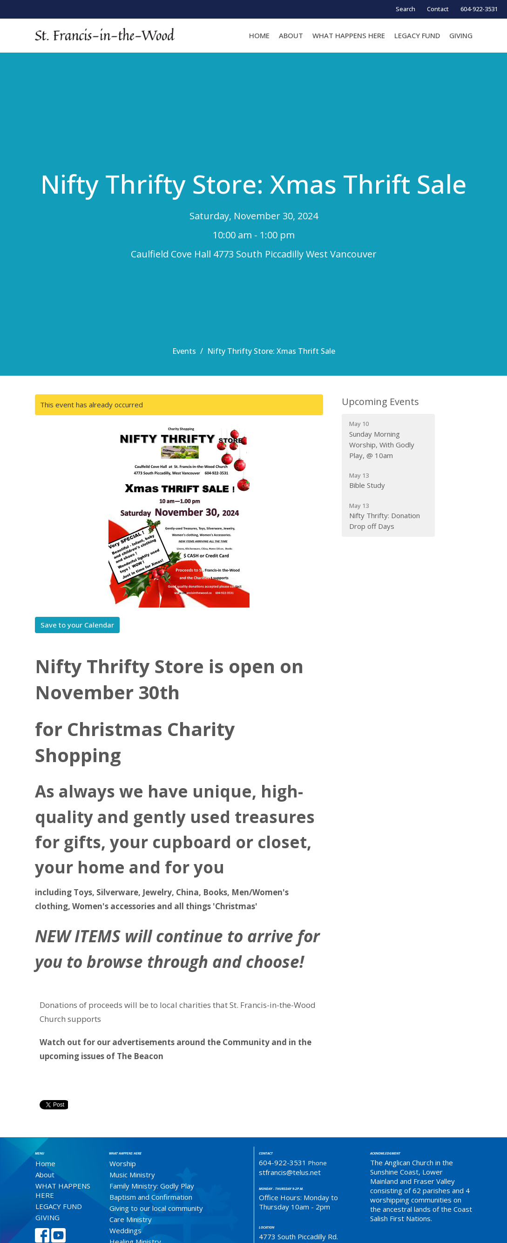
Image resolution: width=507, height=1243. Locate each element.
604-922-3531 (479, 9)
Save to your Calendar (77, 624)
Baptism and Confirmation (150, 1197)
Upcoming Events (380, 401)
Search (405, 9)
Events (184, 351)
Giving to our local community (156, 1208)
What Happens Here (125, 1153)
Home (259, 35)
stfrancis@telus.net (290, 1172)
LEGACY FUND (417, 35)
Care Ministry (130, 1219)
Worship (122, 1163)
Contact (438, 9)
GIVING (461, 35)
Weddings (125, 1230)
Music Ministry (132, 1174)
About (291, 35)
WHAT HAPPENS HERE (348, 35)
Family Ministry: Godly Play (151, 1185)
